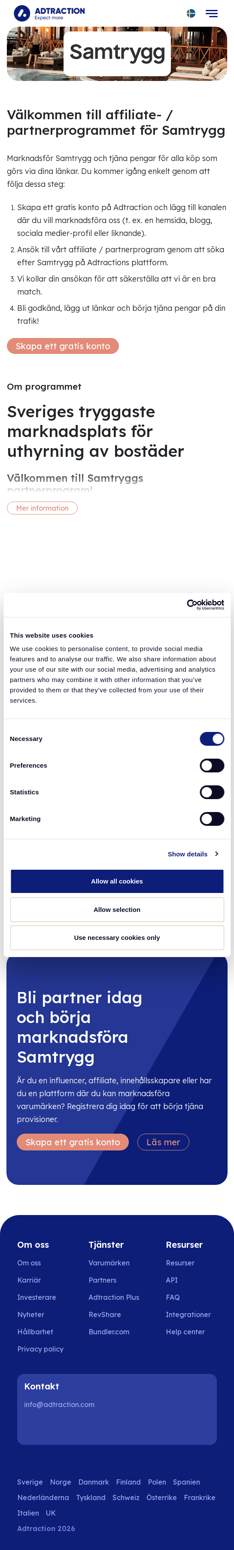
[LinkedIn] (34, 1427)
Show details (188, 854)
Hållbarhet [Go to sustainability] (35, 1331)
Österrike (161, 1497)
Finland (128, 1482)
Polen (157, 1482)
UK (51, 1513)
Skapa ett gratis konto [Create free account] (62, 346)
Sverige (30, 1482)
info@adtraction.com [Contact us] (59, 1404)
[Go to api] (191, 1280)
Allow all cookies (117, 881)
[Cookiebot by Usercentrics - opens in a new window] (186, 605)
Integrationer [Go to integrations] (188, 1314)
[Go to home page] (49, 13)
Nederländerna (43, 1497)
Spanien (186, 1482)
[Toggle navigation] (211, 13)
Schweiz (126, 1497)
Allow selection (117, 909)
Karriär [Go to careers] (29, 1280)
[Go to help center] (191, 1331)
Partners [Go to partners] (102, 1280)
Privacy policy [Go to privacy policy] (40, 1349)
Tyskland (91, 1497)
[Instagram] (62, 1427)
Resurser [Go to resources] (180, 1263)
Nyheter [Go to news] (30, 1314)
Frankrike (200, 1497)
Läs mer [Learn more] (163, 1142)
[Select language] (191, 13)
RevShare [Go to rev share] (104, 1314)
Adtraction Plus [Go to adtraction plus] (113, 1297)
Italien (28, 1513)
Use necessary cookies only (117, 937)
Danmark (93, 1482)
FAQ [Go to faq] (173, 1297)
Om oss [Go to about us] (29, 1263)
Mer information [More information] (42, 508)
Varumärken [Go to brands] (109, 1263)
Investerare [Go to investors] (36, 1297)
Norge (60, 1482)
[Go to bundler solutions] (114, 1331)
